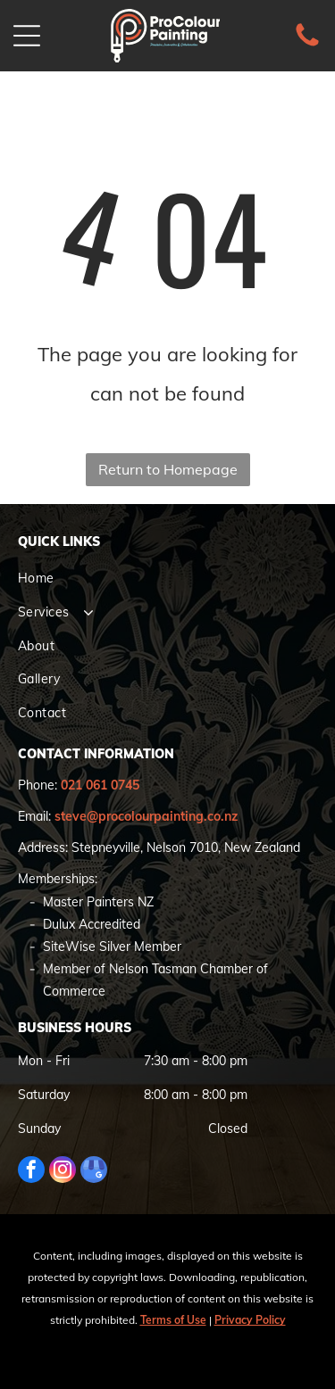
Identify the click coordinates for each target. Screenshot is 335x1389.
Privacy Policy (250, 1320)
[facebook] (31, 1171)
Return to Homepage (168, 469)
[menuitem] (167, 579)
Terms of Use (173, 1320)
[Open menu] (26, 35)
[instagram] (62, 1171)
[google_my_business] (93, 1171)
